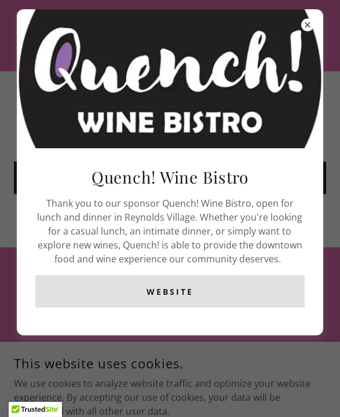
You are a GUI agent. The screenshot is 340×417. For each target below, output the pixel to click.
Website (170, 291)
